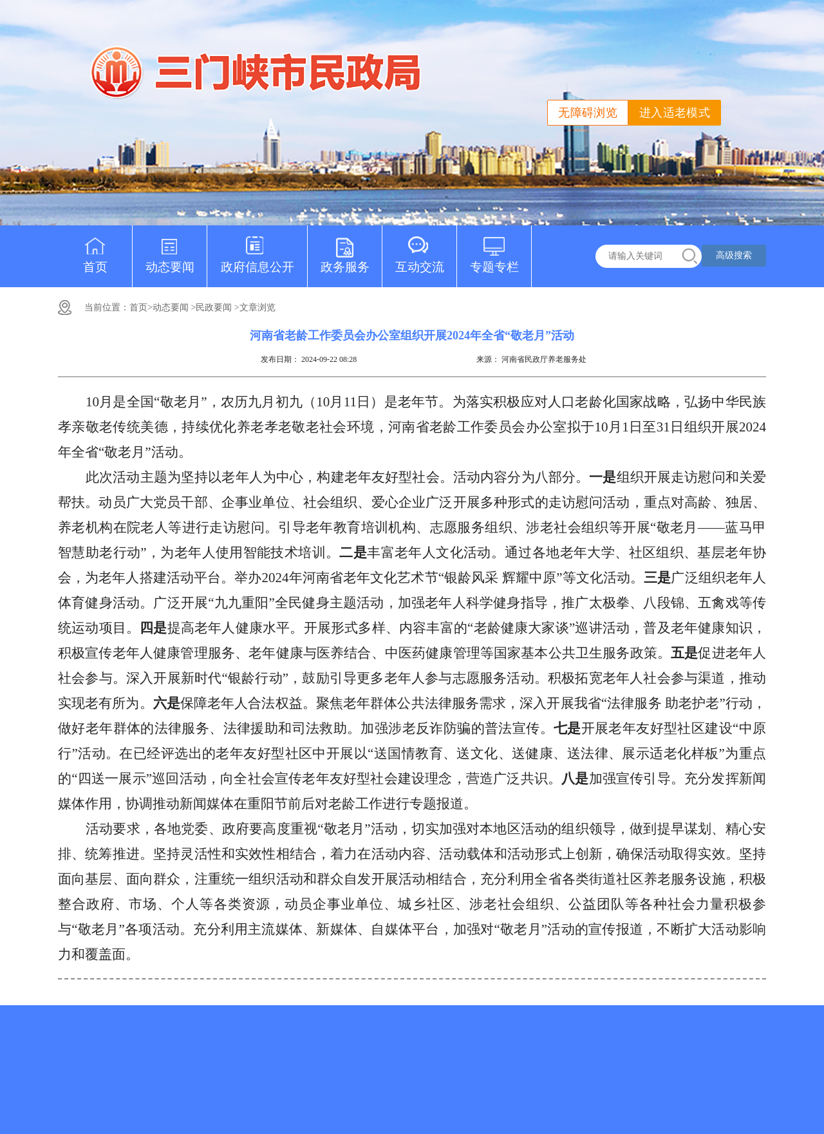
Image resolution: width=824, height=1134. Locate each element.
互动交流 (419, 249)
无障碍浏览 (587, 112)
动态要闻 (169, 249)
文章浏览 (257, 307)
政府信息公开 (257, 249)
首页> (141, 307)
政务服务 (345, 249)
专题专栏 (494, 249)
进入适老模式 (674, 112)
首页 (95, 249)
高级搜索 (734, 255)
